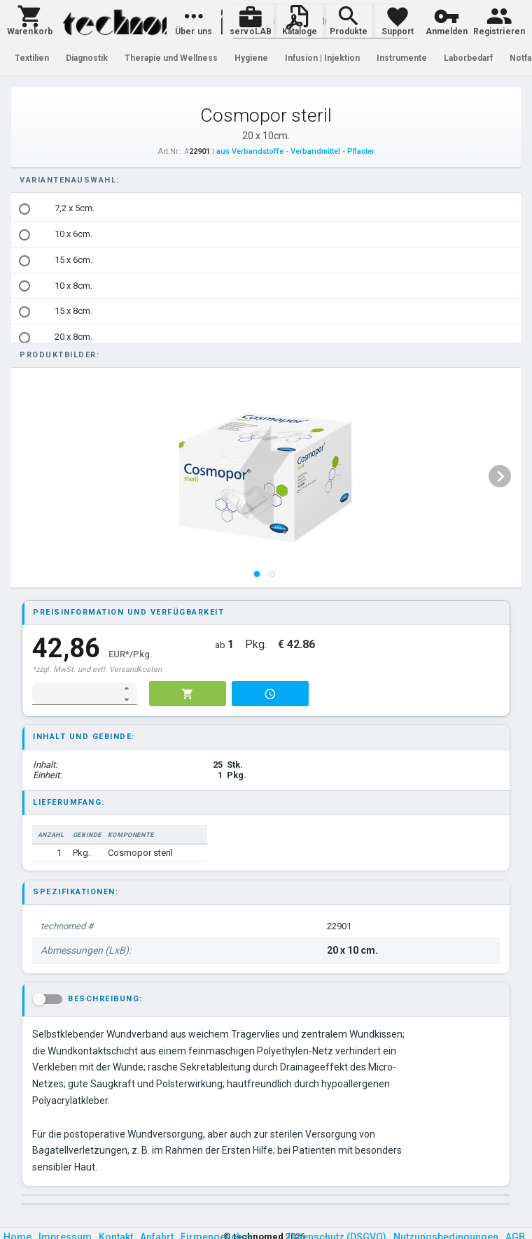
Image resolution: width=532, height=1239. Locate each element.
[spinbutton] (75, 693)
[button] (29, 21)
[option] (266, 209)
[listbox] (266, 311)
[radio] (24, 209)
